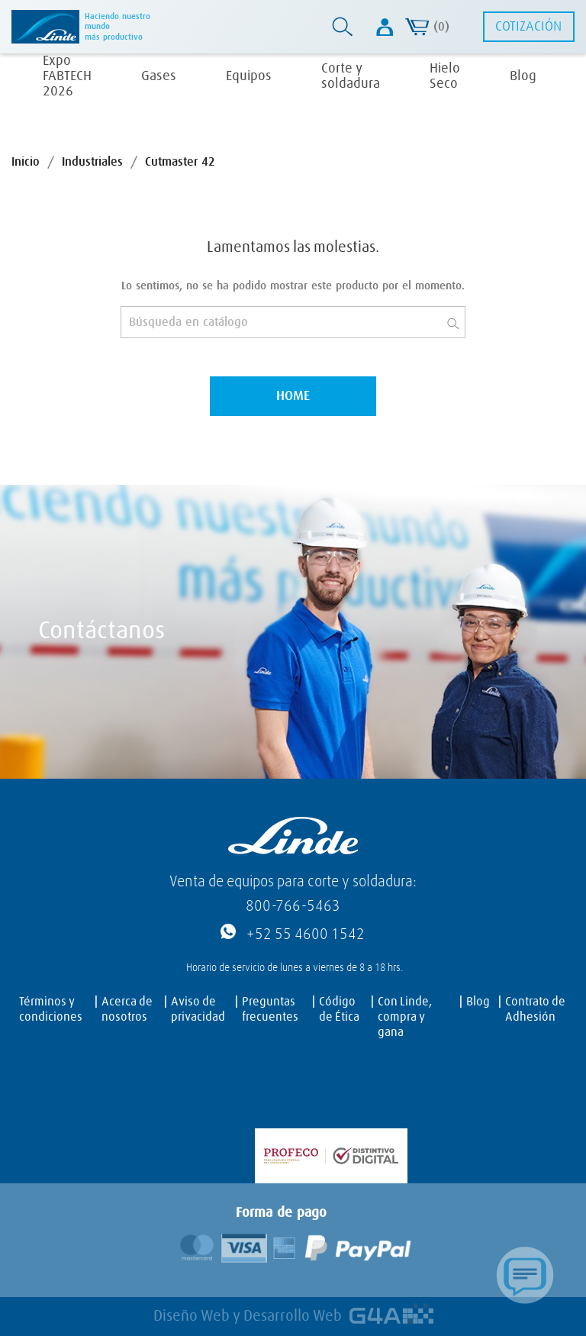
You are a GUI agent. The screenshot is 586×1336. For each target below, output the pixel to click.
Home (293, 396)
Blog (523, 76)
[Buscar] (293, 322)
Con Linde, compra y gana (405, 1017)
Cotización (528, 27)
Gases (158, 76)
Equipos (249, 76)
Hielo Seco (445, 76)
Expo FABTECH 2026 (67, 76)
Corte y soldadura (350, 76)
